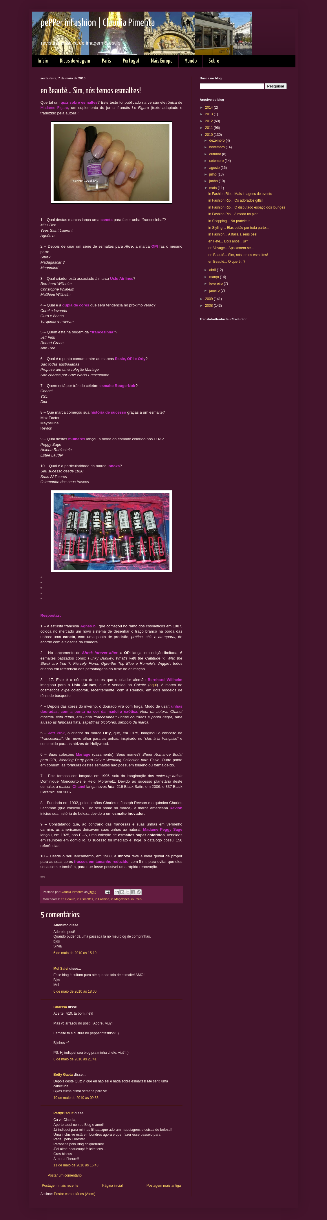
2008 (209, 306)
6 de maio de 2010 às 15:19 (75, 953)
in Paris (136, 899)
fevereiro (216, 284)
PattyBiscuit (64, 1113)
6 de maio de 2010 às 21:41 (75, 1059)
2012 (209, 121)
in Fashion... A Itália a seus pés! (232, 234)
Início (43, 61)
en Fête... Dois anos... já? (228, 241)
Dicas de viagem (75, 61)
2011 (209, 128)
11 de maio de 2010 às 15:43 (76, 1165)
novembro (217, 147)
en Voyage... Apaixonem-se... (230, 248)
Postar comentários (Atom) (74, 1194)
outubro (215, 154)
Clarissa (60, 1007)
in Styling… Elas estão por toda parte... (238, 228)
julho (213, 174)
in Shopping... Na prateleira (229, 221)
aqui (153, 685)
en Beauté (68, 899)
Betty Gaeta (63, 1075)
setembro (216, 161)
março (214, 277)
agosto (214, 168)
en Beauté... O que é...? (226, 262)
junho (214, 181)
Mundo (190, 61)
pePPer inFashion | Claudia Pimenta (98, 23)
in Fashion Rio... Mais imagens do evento (240, 194)
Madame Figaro (54, 107)
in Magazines (120, 899)
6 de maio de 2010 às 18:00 (75, 991)
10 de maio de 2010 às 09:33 (76, 1098)
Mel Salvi (61, 969)
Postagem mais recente (60, 1186)
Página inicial (112, 1186)
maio (213, 188)
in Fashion (102, 899)
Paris (106, 61)
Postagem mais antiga (164, 1186)
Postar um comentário (65, 1175)
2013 (209, 114)
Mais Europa (162, 61)
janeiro (214, 290)
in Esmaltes (85, 899)
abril (213, 270)
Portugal (131, 61)
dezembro (217, 140)
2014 (209, 107)
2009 (209, 299)
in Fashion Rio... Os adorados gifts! (235, 200)
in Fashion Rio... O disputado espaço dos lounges (246, 207)
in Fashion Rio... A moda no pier (232, 214)
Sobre (214, 61)
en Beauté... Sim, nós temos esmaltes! (238, 255)
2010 (209, 135)
